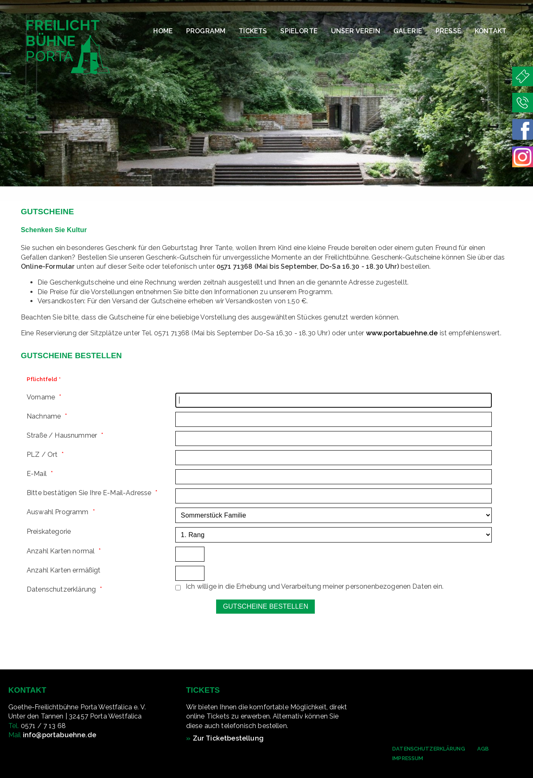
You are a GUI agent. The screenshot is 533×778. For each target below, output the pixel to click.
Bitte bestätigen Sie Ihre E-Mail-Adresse (89, 493)
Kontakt (490, 31)
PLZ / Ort (42, 454)
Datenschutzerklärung (428, 749)
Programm (205, 31)
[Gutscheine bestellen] (265, 607)
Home (163, 31)
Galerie (408, 31)
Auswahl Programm (58, 512)
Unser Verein (355, 31)
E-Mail (37, 474)
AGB (483, 749)
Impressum (407, 758)
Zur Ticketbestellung (228, 738)
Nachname (44, 416)
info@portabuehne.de (59, 735)
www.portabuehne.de (402, 333)
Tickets (253, 31)
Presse (448, 31)
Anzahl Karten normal (61, 551)
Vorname (41, 397)
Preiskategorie (49, 531)
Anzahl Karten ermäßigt (64, 570)
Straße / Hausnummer (62, 435)
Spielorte (298, 31)
